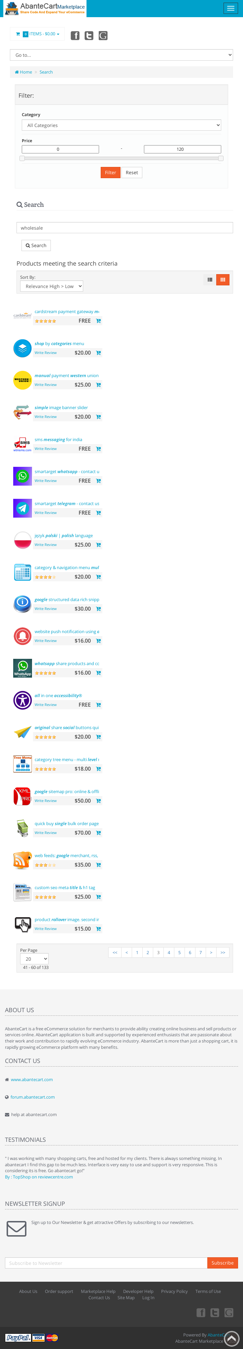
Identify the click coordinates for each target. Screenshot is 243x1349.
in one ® (58, 695)
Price (27, 141)
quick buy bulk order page (67, 823)
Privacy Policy (174, 1291)
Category (31, 114)
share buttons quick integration (80, 727)
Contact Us (99, 1298)
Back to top (231, 1338)
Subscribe (223, 1263)
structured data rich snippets (70, 599)
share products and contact (72, 663)
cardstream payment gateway (72, 311)
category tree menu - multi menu (72, 759)
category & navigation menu (73, 567)
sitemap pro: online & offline (69, 791)
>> (223, 952)
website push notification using (76, 631)
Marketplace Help (98, 1291)
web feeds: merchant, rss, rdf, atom (76, 855)
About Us (28, 1291)
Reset (132, 172)
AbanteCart (219, 1335)
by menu (59, 343)
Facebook (75, 35)
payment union (67, 375)
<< (115, 952)
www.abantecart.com (32, 1079)
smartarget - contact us (68, 471)
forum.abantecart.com (33, 1097)
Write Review (46, 352)
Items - (37, 34)
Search (46, 72)
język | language (64, 535)
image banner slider (61, 407)
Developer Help (138, 1291)
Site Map (126, 1298)
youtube (104, 35)
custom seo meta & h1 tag (65, 887)
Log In (148, 1298)
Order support (59, 1291)
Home (23, 72)
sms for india (58, 439)
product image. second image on (80, 919)
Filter (110, 172)
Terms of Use (208, 1291)
